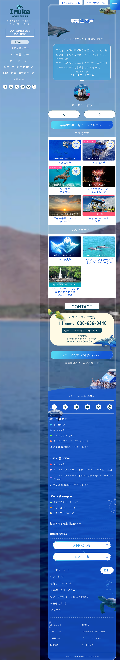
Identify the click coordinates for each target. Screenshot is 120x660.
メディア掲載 (56, 631)
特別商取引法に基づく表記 (93, 631)
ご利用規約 (55, 638)
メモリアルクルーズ (63, 513)
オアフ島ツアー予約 (71, 2)
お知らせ (86, 624)
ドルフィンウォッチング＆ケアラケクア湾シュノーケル (83, 477)
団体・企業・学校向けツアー (19, 73)
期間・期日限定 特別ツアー (20, 67)
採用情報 (54, 645)
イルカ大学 (59, 430)
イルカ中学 (59, 424)
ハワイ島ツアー (20, 54)
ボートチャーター (20, 60)
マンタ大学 (59, 464)
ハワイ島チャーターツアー (67, 507)
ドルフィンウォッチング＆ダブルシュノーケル (82, 469)
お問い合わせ (20, 79)
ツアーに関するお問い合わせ (81, 355)
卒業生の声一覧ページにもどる (80, 125)
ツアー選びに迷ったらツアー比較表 (20, 32)
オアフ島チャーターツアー (67, 502)
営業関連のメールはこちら (80, 363)
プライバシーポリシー (91, 638)
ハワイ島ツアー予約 (96, 2)
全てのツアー (19, 42)
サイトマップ (87, 645)
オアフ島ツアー (20, 48)
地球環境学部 (58, 534)
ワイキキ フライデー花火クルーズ (70, 441)
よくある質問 (56, 624)
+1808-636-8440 (82, 323)
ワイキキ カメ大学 (62, 435)
